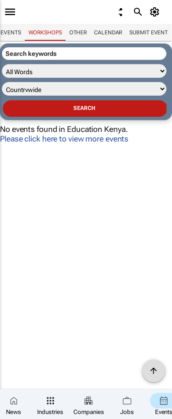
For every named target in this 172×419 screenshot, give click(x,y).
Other (78, 32)
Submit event (148, 32)
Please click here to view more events (64, 138)
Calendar (108, 32)
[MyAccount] (156, 12)
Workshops (45, 32)
